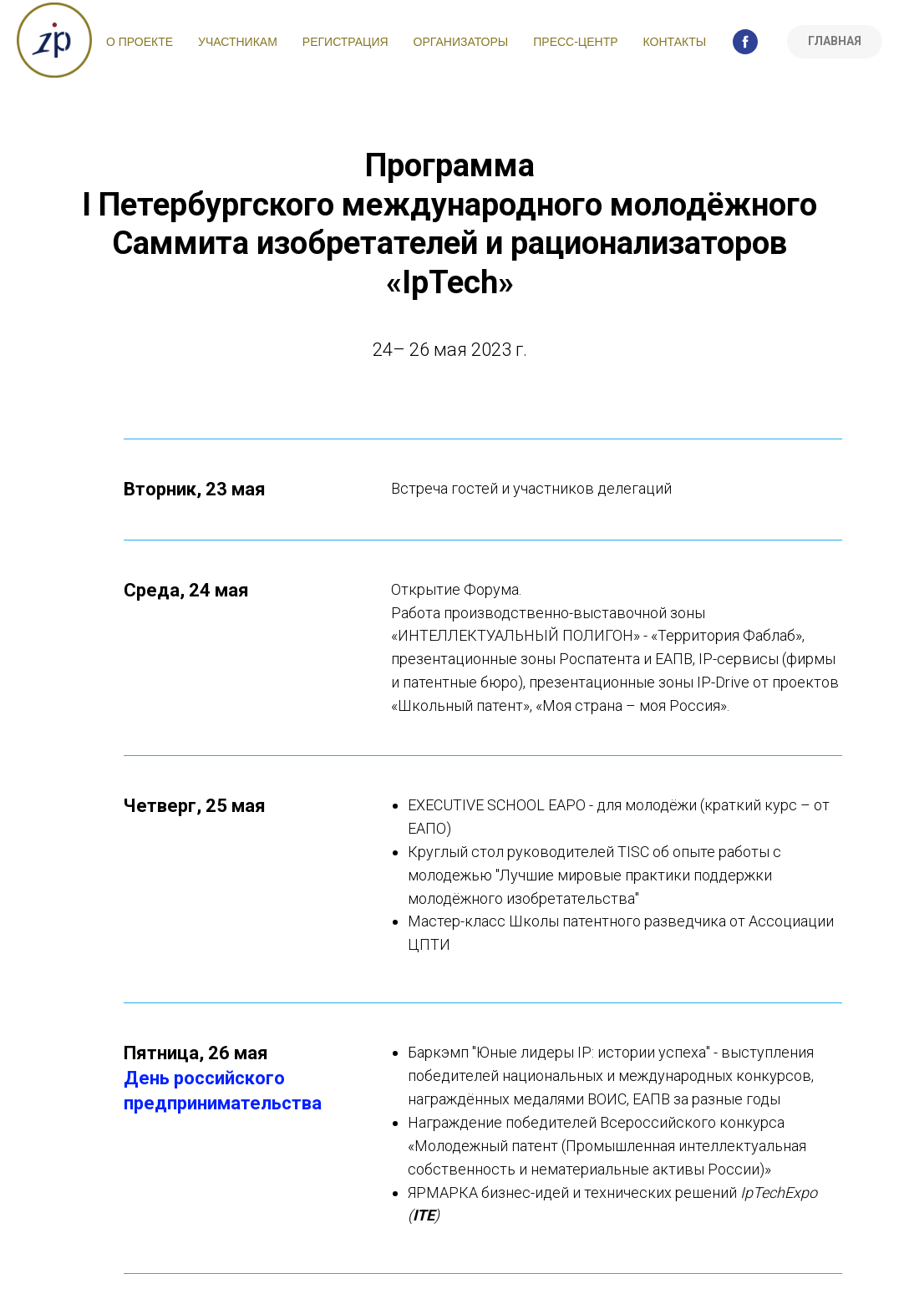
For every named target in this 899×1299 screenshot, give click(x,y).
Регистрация (345, 41)
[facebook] (745, 41)
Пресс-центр (575, 41)
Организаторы (461, 41)
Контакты (675, 41)
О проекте (139, 41)
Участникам (237, 41)
